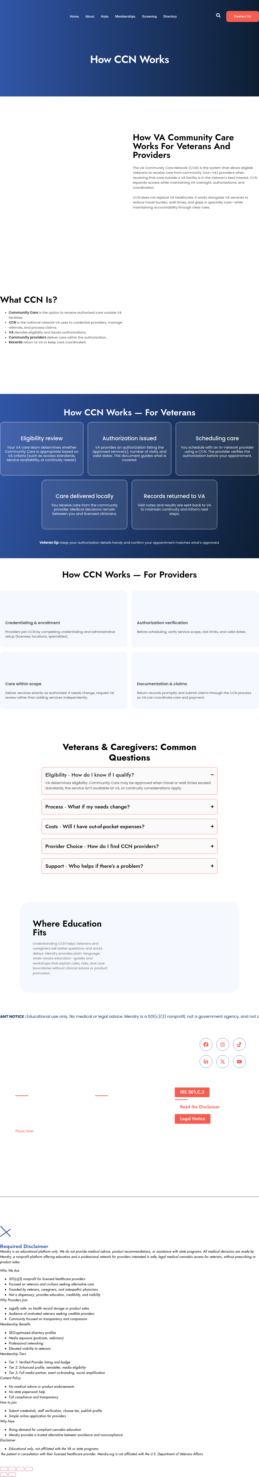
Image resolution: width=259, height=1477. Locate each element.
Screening (149, 16)
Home (74, 16)
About (89, 16)
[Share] (20, 1469)
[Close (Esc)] (29, 1469)
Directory (170, 16)
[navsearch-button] (218, 16)
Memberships (125, 16)
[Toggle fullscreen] (12, 1469)
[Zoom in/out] (3, 1469)
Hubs (105, 16)
